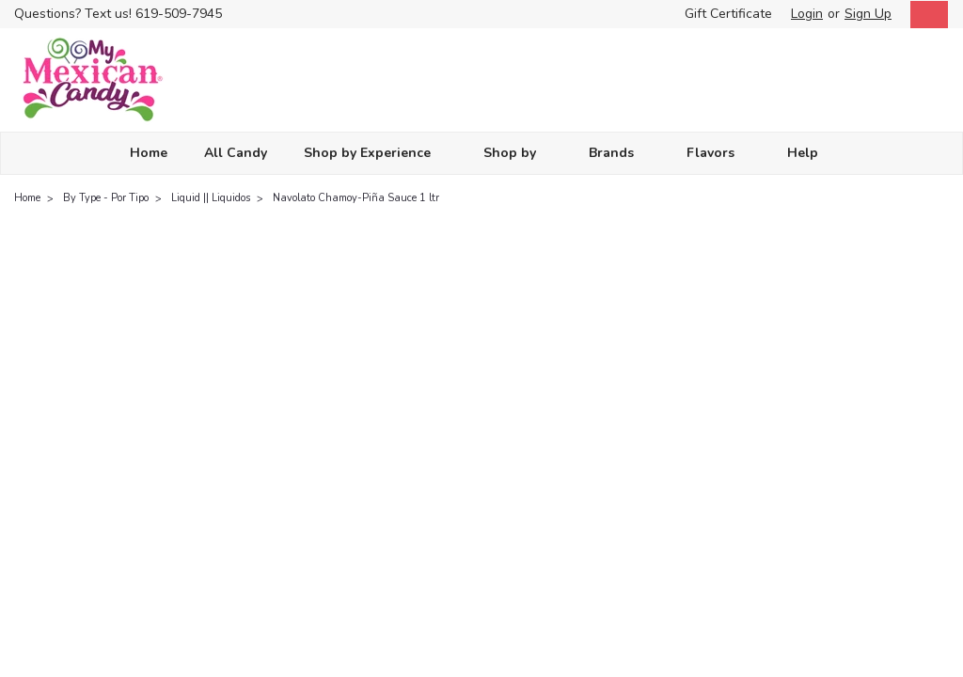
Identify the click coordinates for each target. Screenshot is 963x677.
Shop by (517, 153)
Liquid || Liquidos (210, 198)
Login (807, 14)
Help (810, 153)
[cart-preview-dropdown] (925, 14)
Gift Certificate (728, 14)
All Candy (235, 153)
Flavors (718, 153)
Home (148, 153)
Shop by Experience (375, 153)
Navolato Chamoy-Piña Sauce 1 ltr (356, 198)
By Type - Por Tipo (106, 198)
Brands (619, 153)
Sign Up (868, 14)
